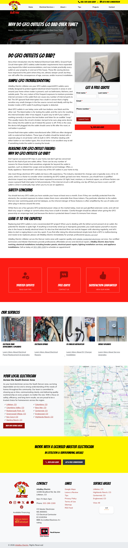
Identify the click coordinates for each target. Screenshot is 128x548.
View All (96, 503)
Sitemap (68, 505)
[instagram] (15, 502)
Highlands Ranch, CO (44, 417)
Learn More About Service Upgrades (109, 353)
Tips (79, 7)
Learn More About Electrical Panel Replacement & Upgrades (16, 353)
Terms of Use (70, 501)
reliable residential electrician (88, 239)
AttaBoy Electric (21, 545)
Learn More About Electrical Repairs (46, 353)
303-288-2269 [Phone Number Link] (97, 127)
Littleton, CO (11, 404)
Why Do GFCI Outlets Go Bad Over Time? (46, 30)
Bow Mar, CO (40, 407)
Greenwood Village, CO (16, 414)
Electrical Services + (47, 7)
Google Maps (70, 489)
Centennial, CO (41, 411)
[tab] (63, 356)
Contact (112, 7)
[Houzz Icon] (28, 502)
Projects (96, 7)
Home (30, 7)
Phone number (83, 109)
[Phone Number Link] (64, 280)
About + (63, 7)
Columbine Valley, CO (15, 407)
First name (81, 93)
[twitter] (23, 502)
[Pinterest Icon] (21, 507)
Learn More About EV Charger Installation (79, 353)
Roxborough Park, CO (15, 411)
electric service (91, 235)
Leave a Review (71, 492)
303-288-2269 (39, 247)
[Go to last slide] (5, 337)
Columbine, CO (41, 404)
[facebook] (11, 502)
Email (79, 101)
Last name (103, 93)
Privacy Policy (70, 498)
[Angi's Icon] (32, 502)
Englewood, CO (41, 414)
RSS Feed (69, 508)
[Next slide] (123, 337)
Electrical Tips (21, 30)
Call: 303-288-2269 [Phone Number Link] (87, 2)
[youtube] (19, 502)
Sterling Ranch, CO (14, 420)
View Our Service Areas (14, 426)
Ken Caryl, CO (12, 417)
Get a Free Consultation (110, 2)
